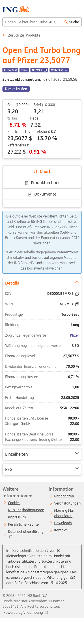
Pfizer (74, 335)
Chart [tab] (42, 171)
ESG (42, 469)
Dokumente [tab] (42, 194)
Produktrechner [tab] (42, 182)
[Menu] (80, 9)
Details (42, 282)
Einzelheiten (42, 454)
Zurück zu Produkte (21, 35)
